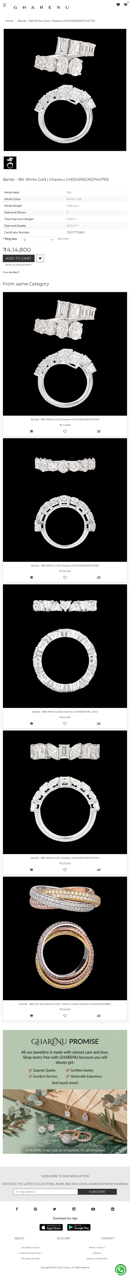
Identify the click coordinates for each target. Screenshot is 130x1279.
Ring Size (11, 239)
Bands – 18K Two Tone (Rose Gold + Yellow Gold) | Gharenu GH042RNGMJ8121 (65, 1003)
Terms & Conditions (96, 1259)
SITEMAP (97, 1253)
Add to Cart (18, 258)
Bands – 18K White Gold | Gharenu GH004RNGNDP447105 (56, 21)
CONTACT (107, 1238)
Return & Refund (30, 1259)
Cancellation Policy (30, 1253)
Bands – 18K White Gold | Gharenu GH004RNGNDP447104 (65, 857)
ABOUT (19, 1238)
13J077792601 (76, 232)
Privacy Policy (97, 1247)
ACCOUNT (63, 1238)
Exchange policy (30, 1247)
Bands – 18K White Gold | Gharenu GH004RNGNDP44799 (65, 565)
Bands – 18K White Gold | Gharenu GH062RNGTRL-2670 (65, 711)
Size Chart (63, 238)
